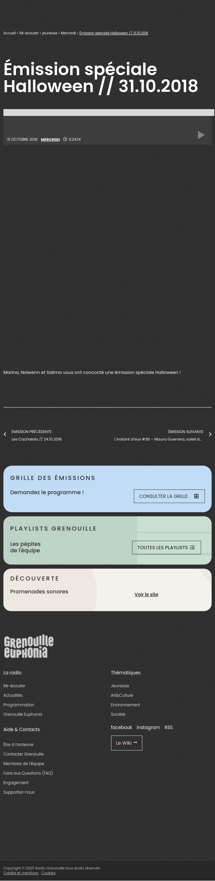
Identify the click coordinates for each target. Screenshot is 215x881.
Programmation (18, 705)
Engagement (16, 782)
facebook (121, 727)
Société (118, 714)
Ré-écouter (28, 33)
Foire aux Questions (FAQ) (28, 773)
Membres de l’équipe (23, 763)
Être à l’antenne (18, 744)
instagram (148, 727)
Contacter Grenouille (23, 754)
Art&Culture (122, 695)
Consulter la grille (168, 496)
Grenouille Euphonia (22, 714)
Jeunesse (120, 686)
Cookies (48, 873)
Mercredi (68, 33)
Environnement (125, 705)
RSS (169, 727)
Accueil (9, 33)
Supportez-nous (18, 792)
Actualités (12, 695)
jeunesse (49, 33)
